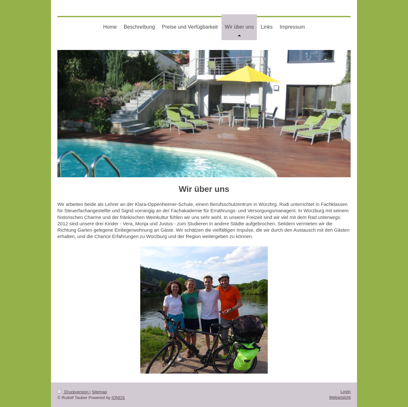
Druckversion (73, 391)
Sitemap (99, 391)
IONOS (118, 397)
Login (345, 391)
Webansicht (340, 397)
